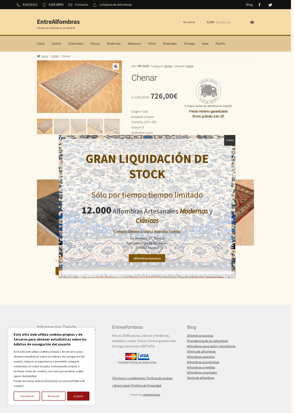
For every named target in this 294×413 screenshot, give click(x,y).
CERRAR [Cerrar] (230, 140)
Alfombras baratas (147, 258)
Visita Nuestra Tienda (161, 231)
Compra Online (126, 231)
